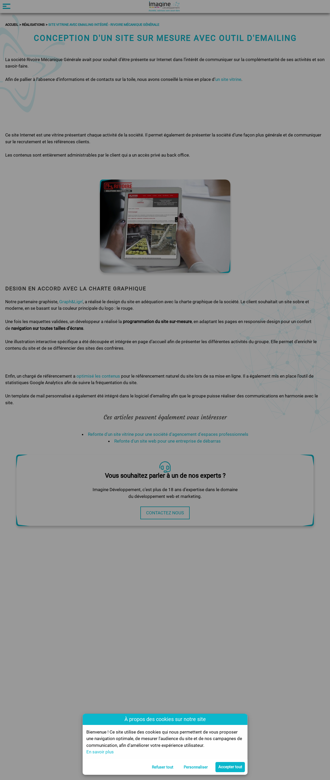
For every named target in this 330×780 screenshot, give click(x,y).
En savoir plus (100, 751)
